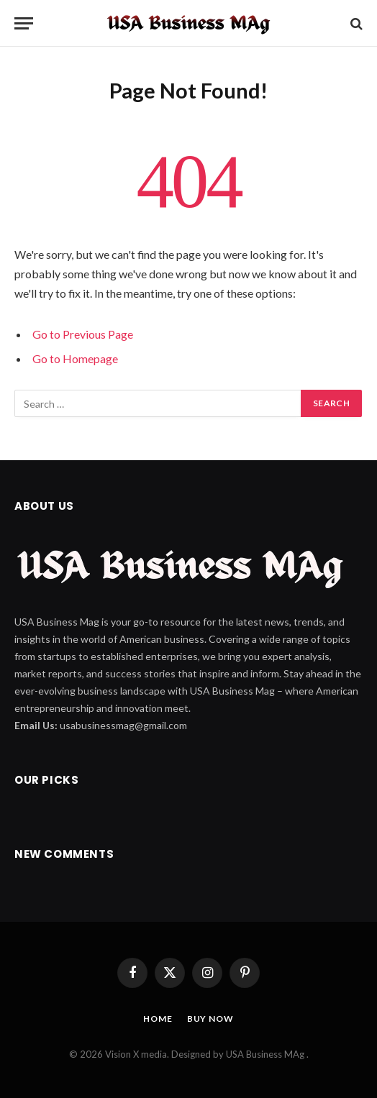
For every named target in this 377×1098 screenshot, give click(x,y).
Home (157, 1018)
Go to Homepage (75, 358)
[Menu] (23, 23)
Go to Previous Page (82, 334)
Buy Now (210, 1018)
